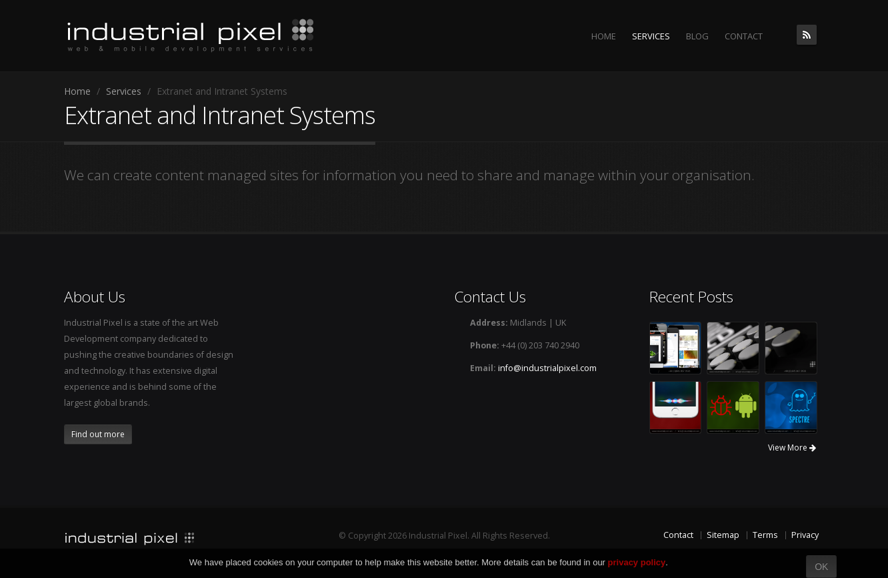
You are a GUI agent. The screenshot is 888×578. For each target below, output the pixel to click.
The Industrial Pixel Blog (807, 35)
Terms (765, 535)
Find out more (98, 434)
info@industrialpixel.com (547, 368)
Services (123, 91)
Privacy (805, 535)
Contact (678, 535)
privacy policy (637, 562)
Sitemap (723, 535)
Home (77, 91)
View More (792, 447)
